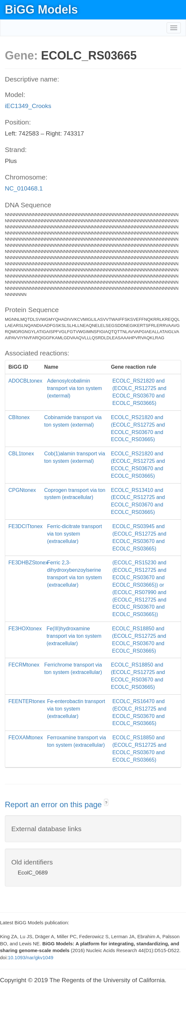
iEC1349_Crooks (28, 106)
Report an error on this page (54, 804)
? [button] (106, 803)
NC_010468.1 (24, 188)
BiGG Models (41, 9)
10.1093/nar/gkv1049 (30, 957)
